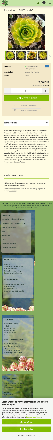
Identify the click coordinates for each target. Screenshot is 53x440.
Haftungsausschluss (9, 244)
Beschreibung (10, 122)
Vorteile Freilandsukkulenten (13, 266)
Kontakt (4, 239)
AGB (3, 231)
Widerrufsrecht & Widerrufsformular (14, 223)
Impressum (6, 235)
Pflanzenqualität (9, 287)
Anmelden (12, 191)
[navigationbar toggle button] (50, 3)
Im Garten (7, 326)
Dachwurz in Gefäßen (11, 324)
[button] (49, 56)
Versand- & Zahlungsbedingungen (13, 219)
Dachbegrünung (9, 330)
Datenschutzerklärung (33, 417)
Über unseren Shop (10, 269)
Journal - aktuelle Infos (14, 273)
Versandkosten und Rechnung (14, 284)
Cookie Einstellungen (9, 247)
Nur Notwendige (26, 429)
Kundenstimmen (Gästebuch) (14, 291)
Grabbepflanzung (9, 328)
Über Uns (7, 264)
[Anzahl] (26, 91)
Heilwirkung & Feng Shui (12, 346)
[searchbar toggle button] (38, 3)
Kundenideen (8, 335)
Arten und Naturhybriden (12, 350)
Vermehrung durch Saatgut (13, 353)
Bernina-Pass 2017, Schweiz (13, 388)
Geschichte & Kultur (10, 344)
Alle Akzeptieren (26, 422)
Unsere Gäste (8, 394)
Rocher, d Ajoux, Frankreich (13, 385)
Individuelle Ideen (10, 333)
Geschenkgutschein (10, 289)
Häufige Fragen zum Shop (12, 271)
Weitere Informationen (26, 435)
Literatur (6, 348)
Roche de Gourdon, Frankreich (14, 383)
